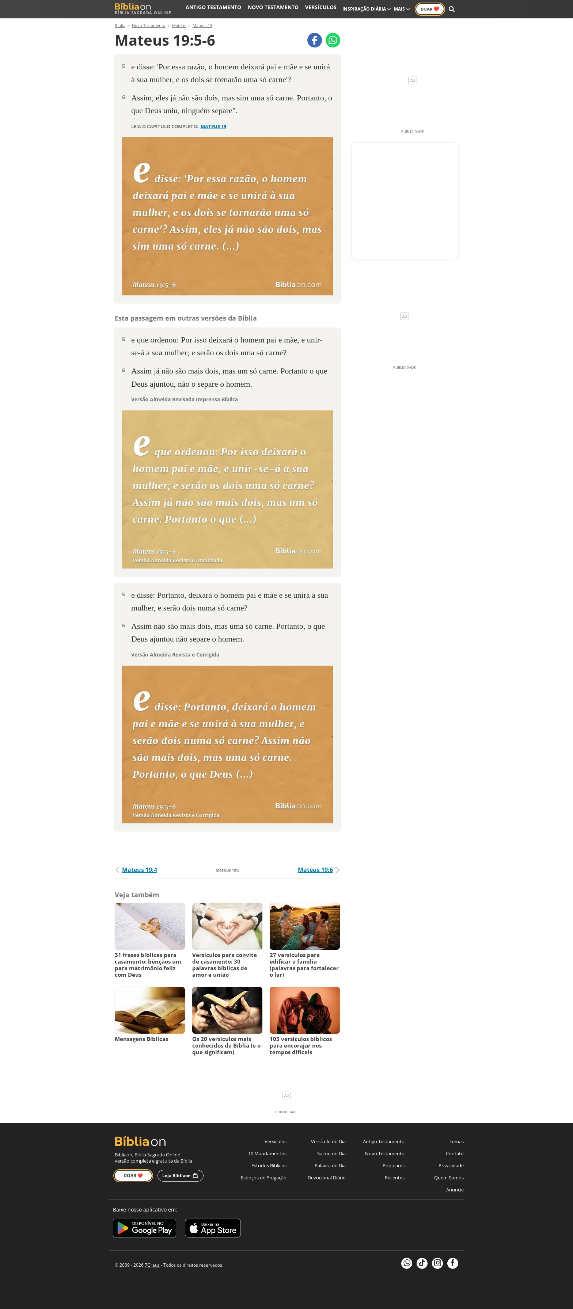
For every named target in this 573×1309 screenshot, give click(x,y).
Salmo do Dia (331, 1153)
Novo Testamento (282, 9)
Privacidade (451, 1165)
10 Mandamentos (267, 1153)
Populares (394, 1165)
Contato (455, 1153)
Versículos (323, 9)
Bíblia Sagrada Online (143, 9)
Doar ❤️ (133, 1175)
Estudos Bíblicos (268, 1165)
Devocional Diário (327, 1177)
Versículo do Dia (328, 1141)
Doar (430, 8)
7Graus (152, 1265)
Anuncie (455, 1189)
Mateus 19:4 (136, 870)
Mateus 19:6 (319, 870)
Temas (456, 1141)
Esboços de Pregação (263, 1177)
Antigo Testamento (231, 9)
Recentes (395, 1177)
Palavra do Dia (330, 1165)
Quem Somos (449, 1177)
